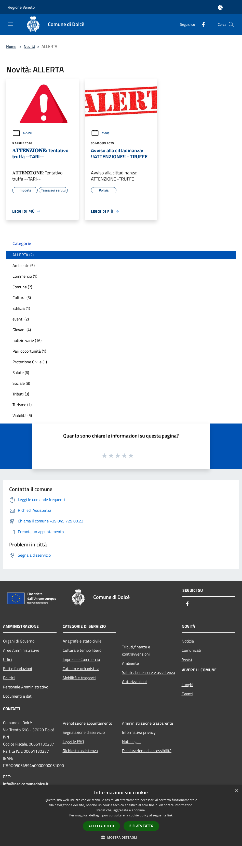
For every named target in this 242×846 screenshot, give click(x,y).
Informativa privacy (139, 732)
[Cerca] (231, 24)
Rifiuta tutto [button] (141, 826)
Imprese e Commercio (81, 659)
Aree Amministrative (21, 650)
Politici (9, 678)
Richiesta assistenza (80, 751)
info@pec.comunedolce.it (25, 784)
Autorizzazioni (134, 681)
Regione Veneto (21, 7)
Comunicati (191, 650)
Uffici (7, 659)
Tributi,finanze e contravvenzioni (136, 650)
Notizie (188, 641)
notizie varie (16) (27, 340)
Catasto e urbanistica (81, 668)
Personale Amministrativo (25, 687)
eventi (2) (20, 319)
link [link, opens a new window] (170, 815)
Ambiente (130, 663)
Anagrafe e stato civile (82, 641)
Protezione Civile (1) (29, 362)
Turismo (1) (22, 405)
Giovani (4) (21, 330)
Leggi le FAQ (73, 741)
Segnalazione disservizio (84, 732)
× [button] (236, 790)
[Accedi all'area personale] (220, 8)
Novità (29, 46)
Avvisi (22, 133)
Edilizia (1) (21, 308)
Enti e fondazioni (17, 668)
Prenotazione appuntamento (87, 723)
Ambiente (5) (23, 265)
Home (11, 46)
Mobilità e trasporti (79, 678)
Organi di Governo (18, 641)
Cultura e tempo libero (82, 650)
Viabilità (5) (22, 415)
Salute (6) (20, 372)
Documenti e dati (18, 696)
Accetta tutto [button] (101, 826)
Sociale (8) (21, 383)
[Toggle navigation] (10, 24)
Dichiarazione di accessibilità (146, 751)
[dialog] (121, 815)
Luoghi (187, 685)
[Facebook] (201, 24)
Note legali (131, 741)
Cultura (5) (21, 297)
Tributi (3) (20, 394)
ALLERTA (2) (23, 255)
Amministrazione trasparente (147, 723)
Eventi (187, 694)
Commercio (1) (24, 276)
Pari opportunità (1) (29, 351)
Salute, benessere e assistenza (148, 672)
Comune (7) (22, 287)
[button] (121, 837)
